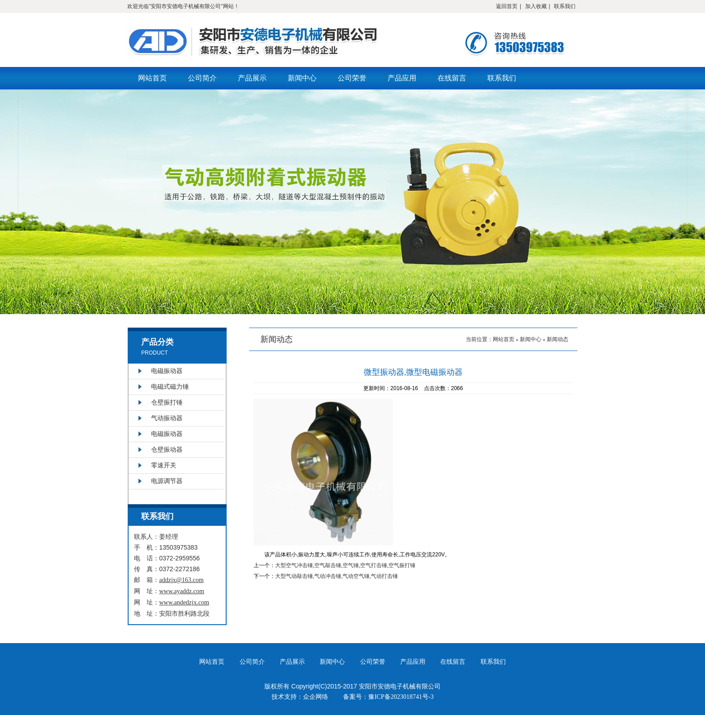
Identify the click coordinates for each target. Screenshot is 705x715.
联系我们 (565, 6)
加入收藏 (536, 6)
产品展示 (252, 78)
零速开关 (163, 465)
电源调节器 (167, 481)
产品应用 (402, 78)
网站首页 (152, 78)
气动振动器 (167, 418)
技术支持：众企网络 (300, 696)
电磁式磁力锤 (170, 386)
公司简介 (202, 78)
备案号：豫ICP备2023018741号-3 (388, 696)
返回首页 (507, 6)
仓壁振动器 (167, 449)
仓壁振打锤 (167, 402)
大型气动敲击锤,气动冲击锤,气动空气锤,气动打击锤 (336, 576)
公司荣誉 (352, 78)
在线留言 (451, 78)
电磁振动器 (167, 371)
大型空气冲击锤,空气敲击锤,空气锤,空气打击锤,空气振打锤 (345, 565)
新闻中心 (302, 78)
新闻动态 (557, 339)
